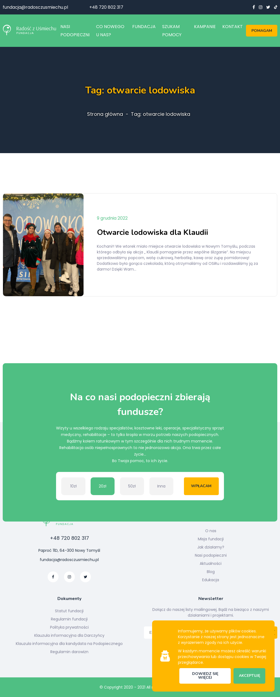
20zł (102, 486)
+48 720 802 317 (106, 7)
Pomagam (261, 30)
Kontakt (232, 26)
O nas (210, 531)
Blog (211, 571)
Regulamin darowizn (69, 651)
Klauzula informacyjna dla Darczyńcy (69, 635)
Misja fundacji (211, 539)
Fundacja (144, 26)
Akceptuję (249, 675)
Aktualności (210, 563)
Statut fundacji (69, 611)
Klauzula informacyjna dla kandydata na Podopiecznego (69, 643)
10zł (73, 486)
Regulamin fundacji (69, 619)
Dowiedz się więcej (205, 675)
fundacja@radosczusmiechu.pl (35, 7)
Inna (161, 486)
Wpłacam (201, 486)
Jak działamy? (210, 547)
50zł (132, 486)
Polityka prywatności (69, 627)
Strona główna (105, 114)
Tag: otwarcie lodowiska (160, 114)
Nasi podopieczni (211, 555)
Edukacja (210, 580)
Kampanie (205, 26)
